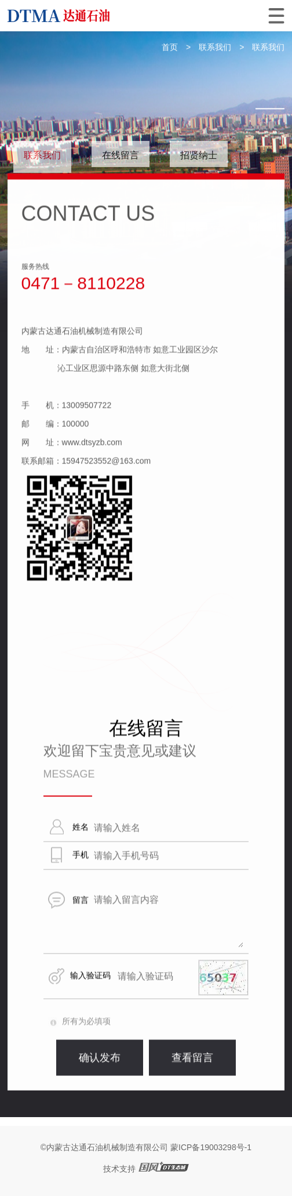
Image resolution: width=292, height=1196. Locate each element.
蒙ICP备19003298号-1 (210, 1147)
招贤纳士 (198, 155)
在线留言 (120, 155)
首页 (170, 47)
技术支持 (119, 1168)
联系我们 (215, 47)
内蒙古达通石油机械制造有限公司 (107, 1147)
